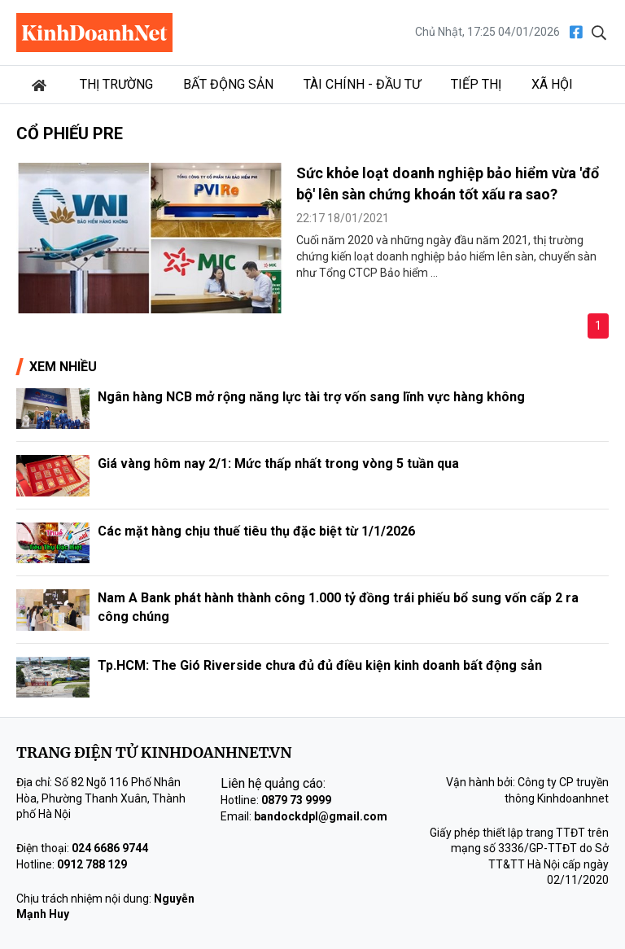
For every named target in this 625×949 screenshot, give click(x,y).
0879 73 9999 (296, 800)
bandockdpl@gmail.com (320, 816)
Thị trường (116, 84)
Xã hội (552, 84)
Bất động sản (228, 84)
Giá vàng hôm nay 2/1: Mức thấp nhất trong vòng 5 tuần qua (278, 463)
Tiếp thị (476, 84)
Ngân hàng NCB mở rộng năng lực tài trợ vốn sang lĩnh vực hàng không (311, 397)
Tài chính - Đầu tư (362, 84)
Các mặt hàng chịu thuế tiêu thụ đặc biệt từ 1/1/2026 (256, 531)
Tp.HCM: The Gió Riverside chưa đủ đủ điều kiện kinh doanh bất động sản (320, 665)
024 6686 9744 (110, 848)
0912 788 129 (92, 864)
